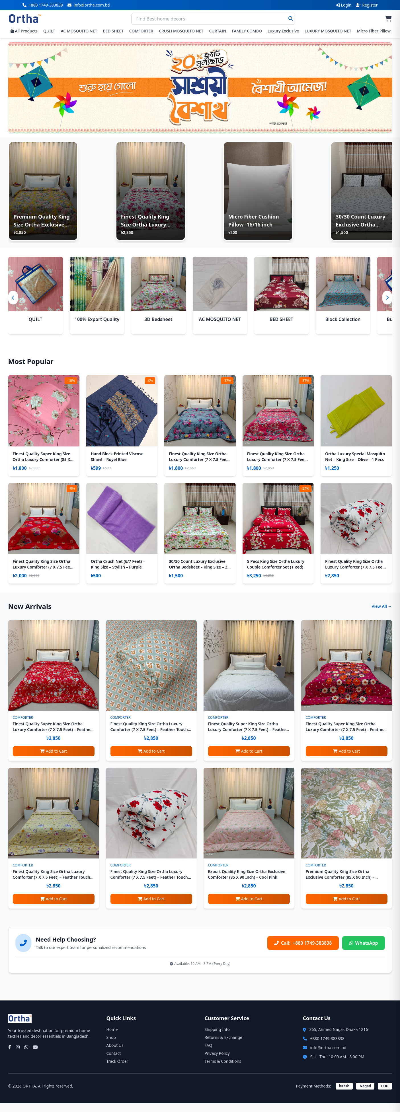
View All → (382, 615)
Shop (111, 1046)
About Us (115, 1054)
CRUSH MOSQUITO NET (181, 31)
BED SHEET (113, 31)
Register (367, 5)
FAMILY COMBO (247, 31)
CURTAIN (217, 31)
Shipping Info (217, 1038)
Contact (113, 1062)
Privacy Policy (217, 1062)
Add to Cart (53, 760)
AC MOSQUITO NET (79, 31)
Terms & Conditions (223, 1070)
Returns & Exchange (223, 1046)
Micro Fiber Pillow (374, 31)
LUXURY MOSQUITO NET (328, 31)
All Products (24, 31)
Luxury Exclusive (283, 31)
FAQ (208, 1054)
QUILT (49, 31)
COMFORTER (141, 31)
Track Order (117, 1070)
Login (344, 5)
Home (112, 1038)
